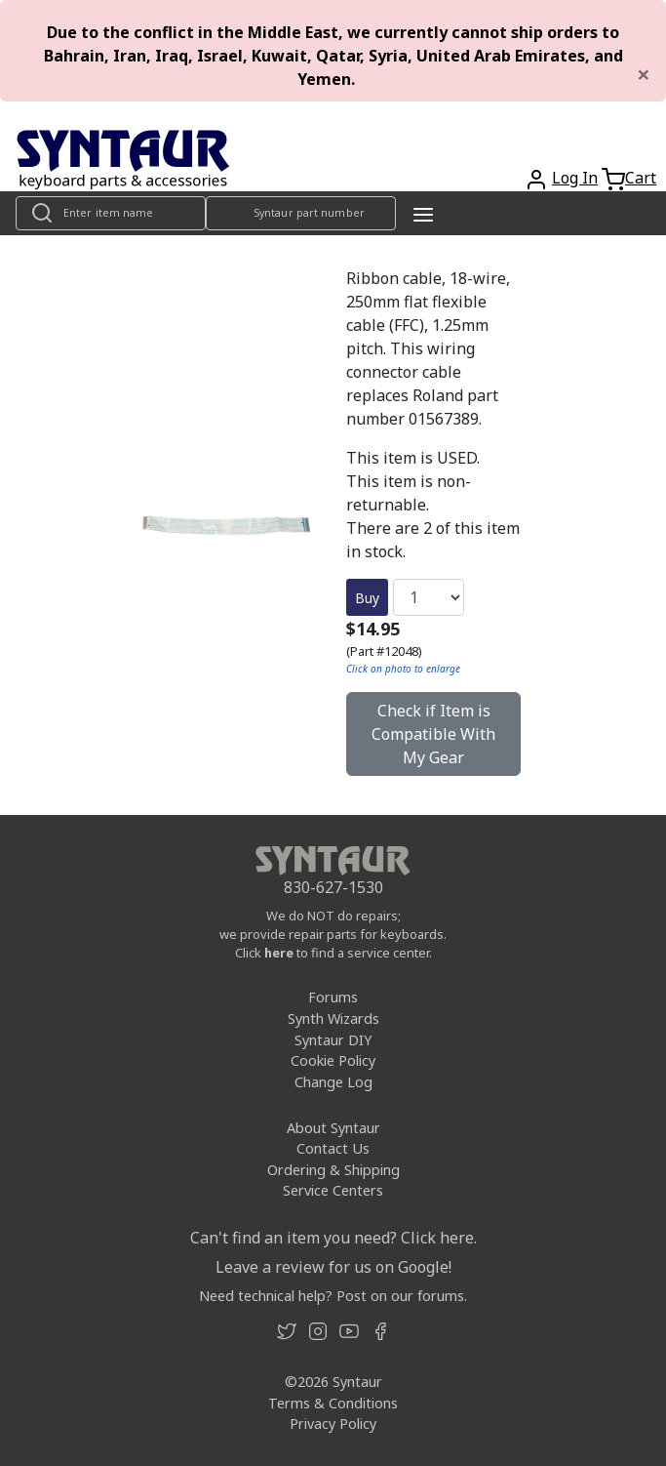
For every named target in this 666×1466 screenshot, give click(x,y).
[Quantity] (428, 597)
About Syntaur (333, 1128)
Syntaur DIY (333, 1040)
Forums (333, 997)
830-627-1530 (333, 887)
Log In (575, 177)
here (279, 952)
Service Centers (333, 1190)
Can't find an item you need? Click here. (333, 1237)
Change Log (333, 1082)
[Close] (643, 74)
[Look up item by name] (111, 213)
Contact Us (333, 1148)
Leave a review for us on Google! (333, 1267)
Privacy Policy (333, 1423)
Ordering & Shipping (333, 1170)
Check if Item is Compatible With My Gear (433, 734)
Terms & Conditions (333, 1403)
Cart (640, 177)
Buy (367, 598)
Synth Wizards (333, 1018)
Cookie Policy (333, 1060)
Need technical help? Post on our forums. (333, 1295)
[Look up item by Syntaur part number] (301, 213)
